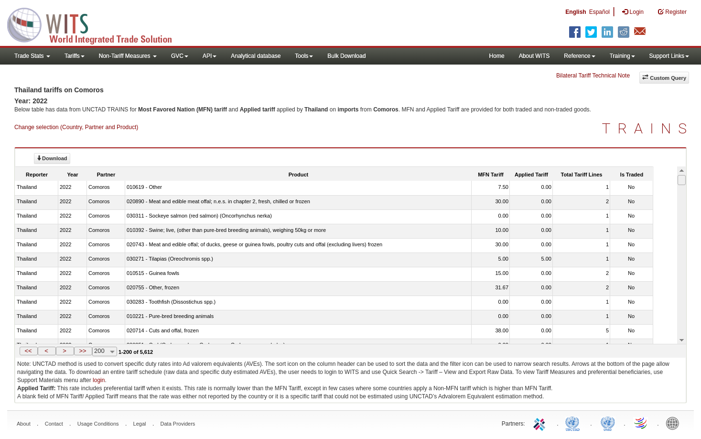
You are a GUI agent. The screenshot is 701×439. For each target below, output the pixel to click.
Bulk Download (346, 56)
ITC (540, 422)
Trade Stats (32, 56)
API (209, 56)
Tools (304, 56)
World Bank (674, 422)
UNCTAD (574, 422)
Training (622, 56)
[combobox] (104, 351)
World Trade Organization (641, 422)
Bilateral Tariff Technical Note (593, 75)
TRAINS (648, 128)
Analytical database (255, 56)
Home (497, 56)
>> (82, 350)
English (575, 12)
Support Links (669, 56)
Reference (579, 56)
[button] (29, 351)
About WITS (534, 56)
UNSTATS (607, 422)
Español (599, 12)
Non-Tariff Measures (128, 56)
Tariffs (75, 56)
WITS (95, 24)
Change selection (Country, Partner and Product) (76, 127)
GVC (179, 56)
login (99, 380)
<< (28, 350)
